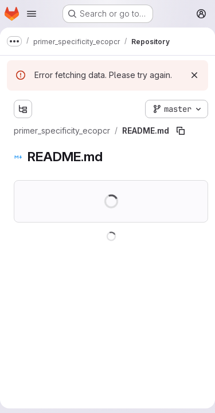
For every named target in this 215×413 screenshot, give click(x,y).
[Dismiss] (194, 75)
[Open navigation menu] (31, 14)
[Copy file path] (180, 131)
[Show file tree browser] (23, 109)
